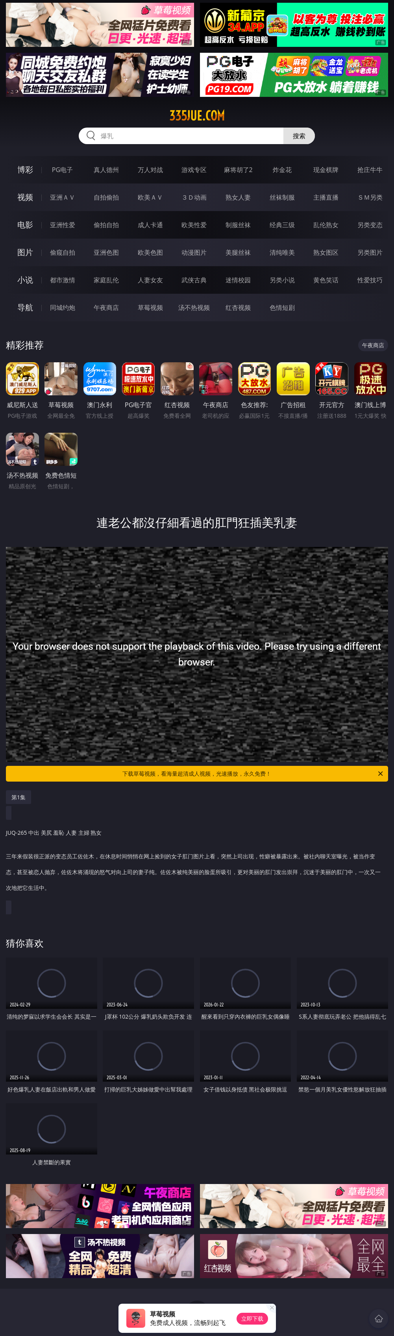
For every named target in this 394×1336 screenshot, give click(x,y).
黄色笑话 (326, 280)
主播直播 (326, 197)
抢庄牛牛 (370, 169)
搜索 (299, 136)
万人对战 (150, 169)
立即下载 (252, 1318)
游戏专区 (194, 169)
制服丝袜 (238, 225)
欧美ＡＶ (150, 197)
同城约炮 (62, 307)
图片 (25, 252)
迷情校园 (238, 280)
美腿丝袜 (238, 252)
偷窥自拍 (62, 252)
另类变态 (370, 225)
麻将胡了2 (238, 169)
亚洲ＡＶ (62, 197)
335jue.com (197, 116)
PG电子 (62, 169)
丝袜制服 (282, 197)
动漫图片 (194, 252)
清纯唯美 (282, 252)
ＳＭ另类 (370, 197)
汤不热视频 (194, 307)
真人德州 (106, 169)
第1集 (18, 797)
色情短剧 (282, 307)
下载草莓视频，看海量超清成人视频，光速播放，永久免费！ (253, 773)
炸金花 (282, 169)
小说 (25, 279)
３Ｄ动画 (194, 197)
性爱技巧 (370, 280)
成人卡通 (150, 225)
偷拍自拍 (106, 225)
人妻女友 (150, 280)
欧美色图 (150, 252)
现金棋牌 (326, 169)
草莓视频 (150, 307)
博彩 (25, 169)
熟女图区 (326, 252)
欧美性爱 (194, 225)
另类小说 (282, 280)
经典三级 (282, 225)
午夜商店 (106, 307)
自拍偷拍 (106, 197)
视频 (25, 197)
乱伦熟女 (326, 225)
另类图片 (370, 252)
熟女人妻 (238, 197)
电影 (25, 224)
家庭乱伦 (106, 280)
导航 (25, 307)
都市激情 (62, 280)
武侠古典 (194, 280)
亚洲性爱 (62, 225)
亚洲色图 (106, 252)
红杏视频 (238, 307)
